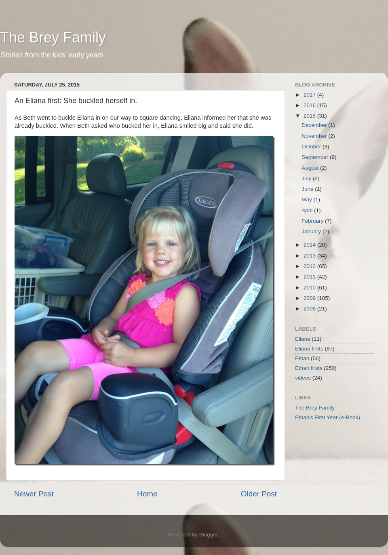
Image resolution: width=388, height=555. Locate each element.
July (307, 178)
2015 (310, 116)
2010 (310, 288)
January (312, 231)
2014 (310, 245)
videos (303, 378)
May (307, 199)
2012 (310, 266)
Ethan (302, 358)
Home (147, 494)
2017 (310, 95)
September (316, 157)
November (315, 136)
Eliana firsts (309, 349)
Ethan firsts (309, 368)
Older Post (259, 494)
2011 (310, 277)
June (308, 189)
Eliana (302, 339)
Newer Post (34, 494)
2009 (310, 298)
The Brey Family (53, 37)
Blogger (208, 535)
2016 (310, 105)
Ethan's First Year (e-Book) (327, 417)
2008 (310, 309)
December (315, 125)
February (313, 221)
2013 (310, 256)
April (308, 210)
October (312, 146)
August (311, 168)
